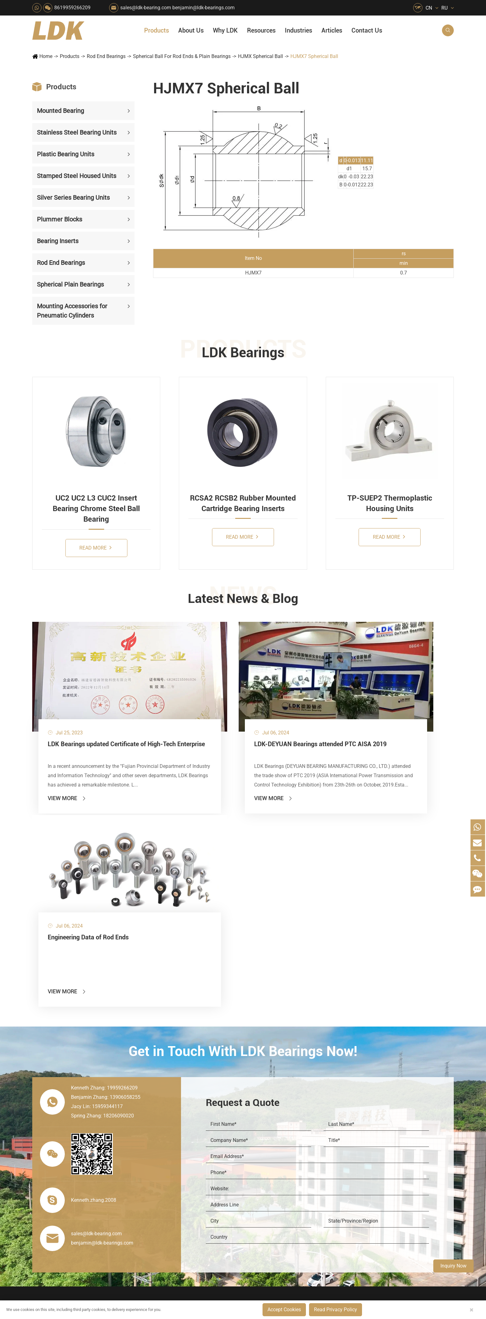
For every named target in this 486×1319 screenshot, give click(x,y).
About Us (191, 30)
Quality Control (329, 1157)
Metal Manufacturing (271, 1165)
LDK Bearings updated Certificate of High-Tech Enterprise (97, 714)
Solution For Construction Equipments (279, 1197)
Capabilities (325, 1178)
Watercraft (260, 1218)
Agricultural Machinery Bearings (164, 1112)
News (319, 1123)
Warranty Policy (329, 1199)
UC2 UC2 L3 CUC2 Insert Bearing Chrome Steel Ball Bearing (96, 509)
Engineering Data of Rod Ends (378, 709)
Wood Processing (267, 1144)
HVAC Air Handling (156, 1102)
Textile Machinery (268, 1186)
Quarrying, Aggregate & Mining (221, 1102)
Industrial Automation (215, 1186)
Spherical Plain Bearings (70, 284)
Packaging (146, 1123)
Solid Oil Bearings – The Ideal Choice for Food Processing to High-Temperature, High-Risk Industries (407, 1178)
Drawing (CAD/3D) (380, 1144)
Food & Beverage (268, 1102)
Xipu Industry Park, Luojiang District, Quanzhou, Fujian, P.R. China (396, 1275)
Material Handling (211, 1112)
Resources (261, 30)
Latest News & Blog (243, 599)
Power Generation (211, 1207)
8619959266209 (72, 8)
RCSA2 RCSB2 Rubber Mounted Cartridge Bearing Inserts (243, 503)
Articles (331, 30)
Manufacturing (328, 1167)
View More (67, 763)
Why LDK (225, 30)
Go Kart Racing (208, 1176)
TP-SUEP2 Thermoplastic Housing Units (389, 503)
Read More (95, 547)
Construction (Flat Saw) (217, 1123)
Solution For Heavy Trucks (163, 1197)
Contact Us (366, 30)
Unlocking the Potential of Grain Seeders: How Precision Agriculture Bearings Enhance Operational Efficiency (407, 1210)
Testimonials (326, 1189)
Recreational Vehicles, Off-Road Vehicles (164, 1207)
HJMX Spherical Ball (260, 56)
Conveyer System (153, 1176)
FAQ (365, 1102)
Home (45, 56)
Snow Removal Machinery (277, 1112)
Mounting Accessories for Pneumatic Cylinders (72, 310)
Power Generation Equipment (164, 1165)
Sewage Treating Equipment (164, 1133)
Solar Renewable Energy (160, 1186)
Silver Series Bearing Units (73, 197)
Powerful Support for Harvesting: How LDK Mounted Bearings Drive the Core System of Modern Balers (407, 1220)
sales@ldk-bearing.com (145, 8)
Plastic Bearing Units (65, 154)
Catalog (368, 1123)
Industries (298, 30)
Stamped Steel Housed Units (76, 176)
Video (367, 1133)
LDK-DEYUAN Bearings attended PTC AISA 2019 (237, 714)
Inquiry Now (453, 1266)
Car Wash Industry (268, 1123)
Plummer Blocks (59, 219)
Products (156, 30)
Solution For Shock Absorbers (221, 1197)
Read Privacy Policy (335, 1309)
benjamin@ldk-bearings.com (203, 8)
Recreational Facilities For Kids (279, 1133)
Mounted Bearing (60, 110)
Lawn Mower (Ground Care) (164, 1154)
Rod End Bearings (106, 56)
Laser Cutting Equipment (161, 1218)
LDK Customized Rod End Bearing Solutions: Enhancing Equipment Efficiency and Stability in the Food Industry (407, 1199)
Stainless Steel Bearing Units (77, 132)
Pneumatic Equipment (272, 1207)
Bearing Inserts (57, 241)
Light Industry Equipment (276, 1154)
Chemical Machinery (214, 1133)
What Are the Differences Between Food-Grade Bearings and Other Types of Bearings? (407, 1189)
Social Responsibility (334, 1112)
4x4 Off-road (263, 1176)
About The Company (334, 1102)
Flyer (366, 1112)
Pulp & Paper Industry (215, 1165)
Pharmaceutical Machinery (162, 1144)
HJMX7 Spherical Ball (314, 56)
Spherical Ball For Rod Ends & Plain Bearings (182, 56)
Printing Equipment (212, 1144)
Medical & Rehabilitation (218, 1154)
